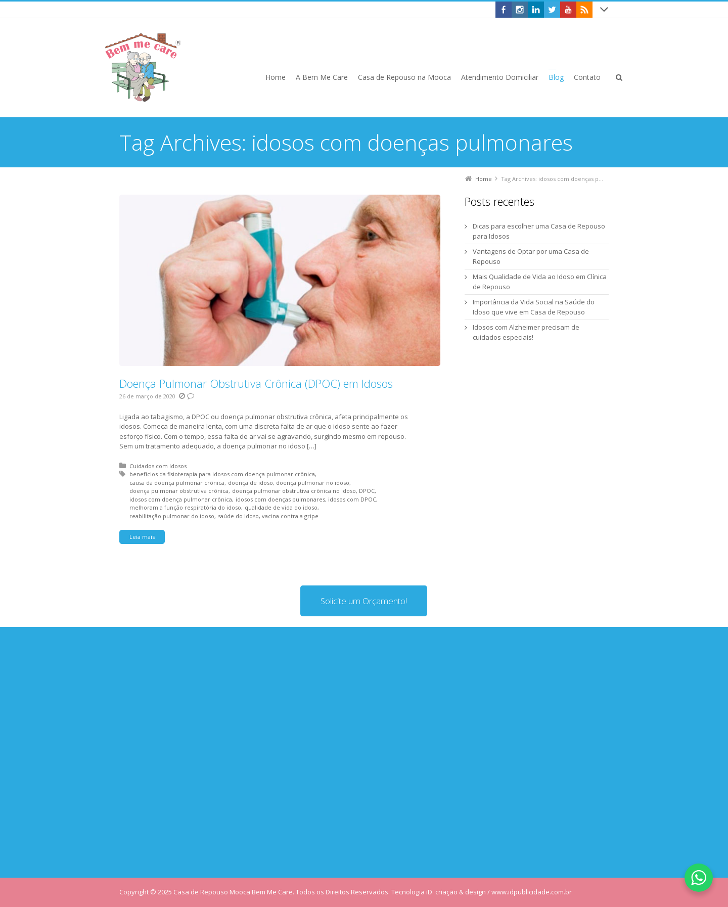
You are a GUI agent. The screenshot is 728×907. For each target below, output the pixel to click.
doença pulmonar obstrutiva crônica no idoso (294, 490)
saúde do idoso (238, 516)
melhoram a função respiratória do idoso (185, 507)
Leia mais (142, 536)
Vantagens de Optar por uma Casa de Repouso (531, 256)
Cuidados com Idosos (158, 466)
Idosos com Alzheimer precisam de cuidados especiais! (526, 332)
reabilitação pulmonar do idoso (171, 516)
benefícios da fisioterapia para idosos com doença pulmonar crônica (222, 474)
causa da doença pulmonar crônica (176, 482)
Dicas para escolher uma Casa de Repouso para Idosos (539, 231)
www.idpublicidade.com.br (531, 891)
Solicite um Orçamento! (364, 601)
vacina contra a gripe (290, 516)
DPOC (367, 490)
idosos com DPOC (352, 499)
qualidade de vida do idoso (281, 507)
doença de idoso (250, 482)
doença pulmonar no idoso (312, 482)
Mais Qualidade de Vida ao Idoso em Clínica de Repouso (540, 281)
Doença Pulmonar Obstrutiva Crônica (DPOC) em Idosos (256, 383)
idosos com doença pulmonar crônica (180, 499)
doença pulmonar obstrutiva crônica (179, 490)
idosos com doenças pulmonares (280, 499)
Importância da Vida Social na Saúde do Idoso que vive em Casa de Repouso (534, 306)
